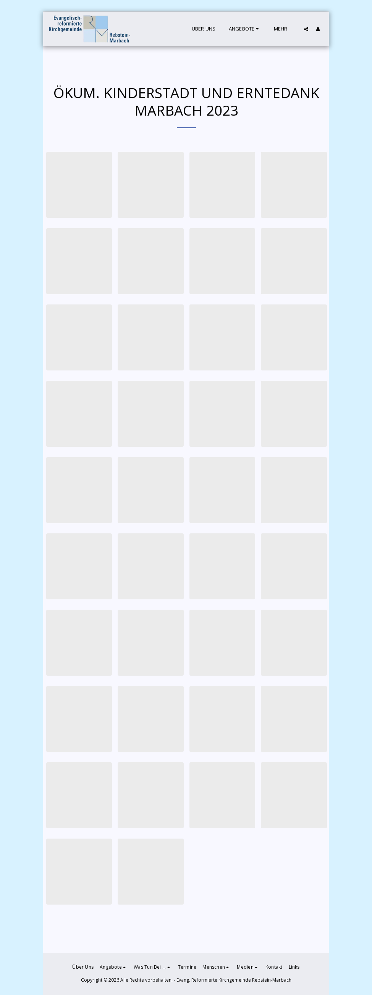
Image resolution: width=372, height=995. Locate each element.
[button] (245, 29)
